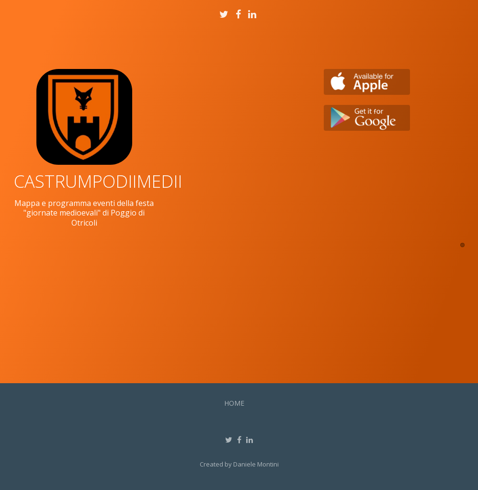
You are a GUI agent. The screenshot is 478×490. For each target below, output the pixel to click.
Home (234, 403)
